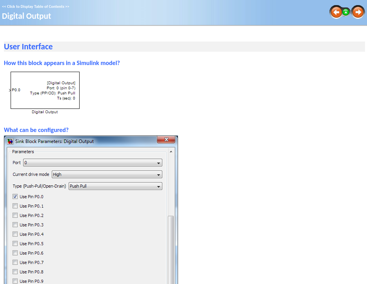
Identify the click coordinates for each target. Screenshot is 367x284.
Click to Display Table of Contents (35, 6)
